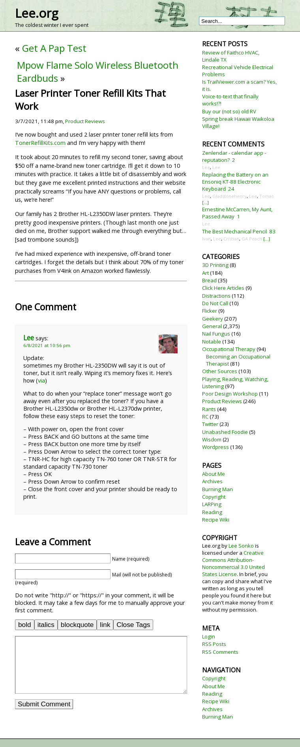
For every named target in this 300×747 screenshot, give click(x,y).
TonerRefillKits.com (40, 142)
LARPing (211, 504)
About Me (213, 473)
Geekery (212, 318)
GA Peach (252, 239)
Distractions (216, 295)
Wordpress (215, 446)
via (41, 380)
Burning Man (217, 489)
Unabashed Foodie (225, 431)
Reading (212, 512)
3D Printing (215, 264)
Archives (212, 481)
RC (205, 416)
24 (231, 188)
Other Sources (219, 371)
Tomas (266, 196)
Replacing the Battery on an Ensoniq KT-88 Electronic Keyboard (235, 181)
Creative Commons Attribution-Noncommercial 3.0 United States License (233, 563)
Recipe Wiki (215, 519)
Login (208, 636)
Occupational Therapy (228, 349)
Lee (28, 337)
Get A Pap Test (54, 47)
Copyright (213, 496)
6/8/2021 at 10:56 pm (46, 345)
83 (272, 231)
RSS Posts (214, 644)
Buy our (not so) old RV (229, 111)
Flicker (209, 310)
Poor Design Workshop (230, 393)
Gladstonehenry (229, 196)
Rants (209, 409)
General (212, 326)
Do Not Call (215, 303)
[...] (205, 202)
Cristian (231, 239)
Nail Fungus (216, 333)
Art (205, 272)
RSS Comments (220, 651)
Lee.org (36, 13)
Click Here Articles (223, 287)
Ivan (206, 239)
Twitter (210, 424)
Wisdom (211, 439)
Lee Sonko (241, 545)
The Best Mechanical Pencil (234, 231)
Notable (211, 341)
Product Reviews (85, 121)
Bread (209, 280)
